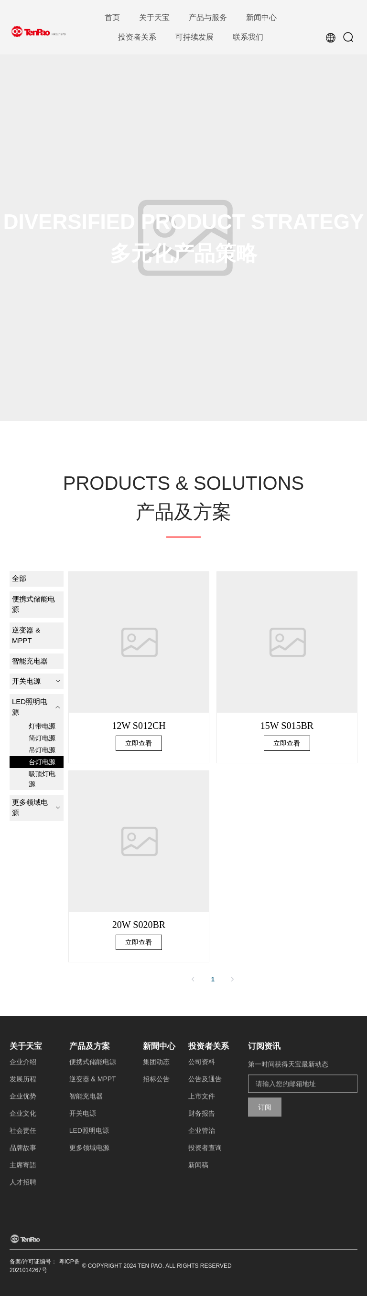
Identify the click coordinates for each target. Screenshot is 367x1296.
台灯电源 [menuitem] (42, 762)
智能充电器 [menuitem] (30, 661)
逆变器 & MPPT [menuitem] (26, 635)
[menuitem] (112, 18)
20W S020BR (138, 924)
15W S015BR (286, 725)
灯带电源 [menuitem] (42, 726)
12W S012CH (138, 725)
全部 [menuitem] (19, 578)
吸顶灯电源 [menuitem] (42, 779)
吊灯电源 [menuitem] (42, 750)
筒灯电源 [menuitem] (42, 738)
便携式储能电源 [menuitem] (33, 604)
